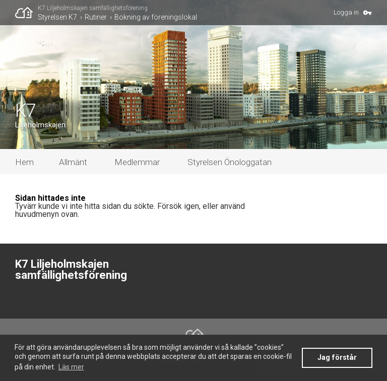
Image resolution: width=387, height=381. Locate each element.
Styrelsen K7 (57, 17)
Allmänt (73, 162)
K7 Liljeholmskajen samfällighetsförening (93, 8)
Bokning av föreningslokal (155, 17)
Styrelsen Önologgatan (229, 162)
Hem (24, 162)
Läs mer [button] (71, 367)
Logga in (346, 12)
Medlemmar (137, 162)
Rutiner (96, 17)
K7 (25, 110)
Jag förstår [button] (337, 357)
